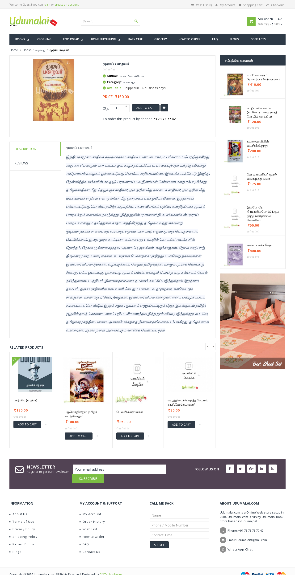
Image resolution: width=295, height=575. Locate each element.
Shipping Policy (23, 527)
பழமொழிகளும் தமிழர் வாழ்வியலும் (81, 414)
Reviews (21, 163)
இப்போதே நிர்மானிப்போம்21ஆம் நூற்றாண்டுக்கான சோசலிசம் (263, 213)
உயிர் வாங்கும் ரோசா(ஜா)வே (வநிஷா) (263, 77)
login (47, 5)
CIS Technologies (111, 565)
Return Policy (21, 535)
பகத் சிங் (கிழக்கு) (25, 400)
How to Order (92, 527)
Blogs (15, 542)
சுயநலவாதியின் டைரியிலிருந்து (258, 143)
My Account (225, 5)
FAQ (84, 535)
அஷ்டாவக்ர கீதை (259, 245)
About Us (18, 504)
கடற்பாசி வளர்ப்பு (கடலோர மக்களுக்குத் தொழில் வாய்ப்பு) (262, 112)
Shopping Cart (250, 5)
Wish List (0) (201, 5)
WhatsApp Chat (240, 540)
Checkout (275, 5)
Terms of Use (21, 512)
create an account (67, 5)
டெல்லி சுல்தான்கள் (129, 412)
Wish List (88, 520)
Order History (92, 512)
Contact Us (90, 542)
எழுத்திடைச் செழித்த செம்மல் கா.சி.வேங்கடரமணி (188, 402)
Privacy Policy (22, 520)
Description (25, 149)
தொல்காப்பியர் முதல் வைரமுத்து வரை (262, 176)
